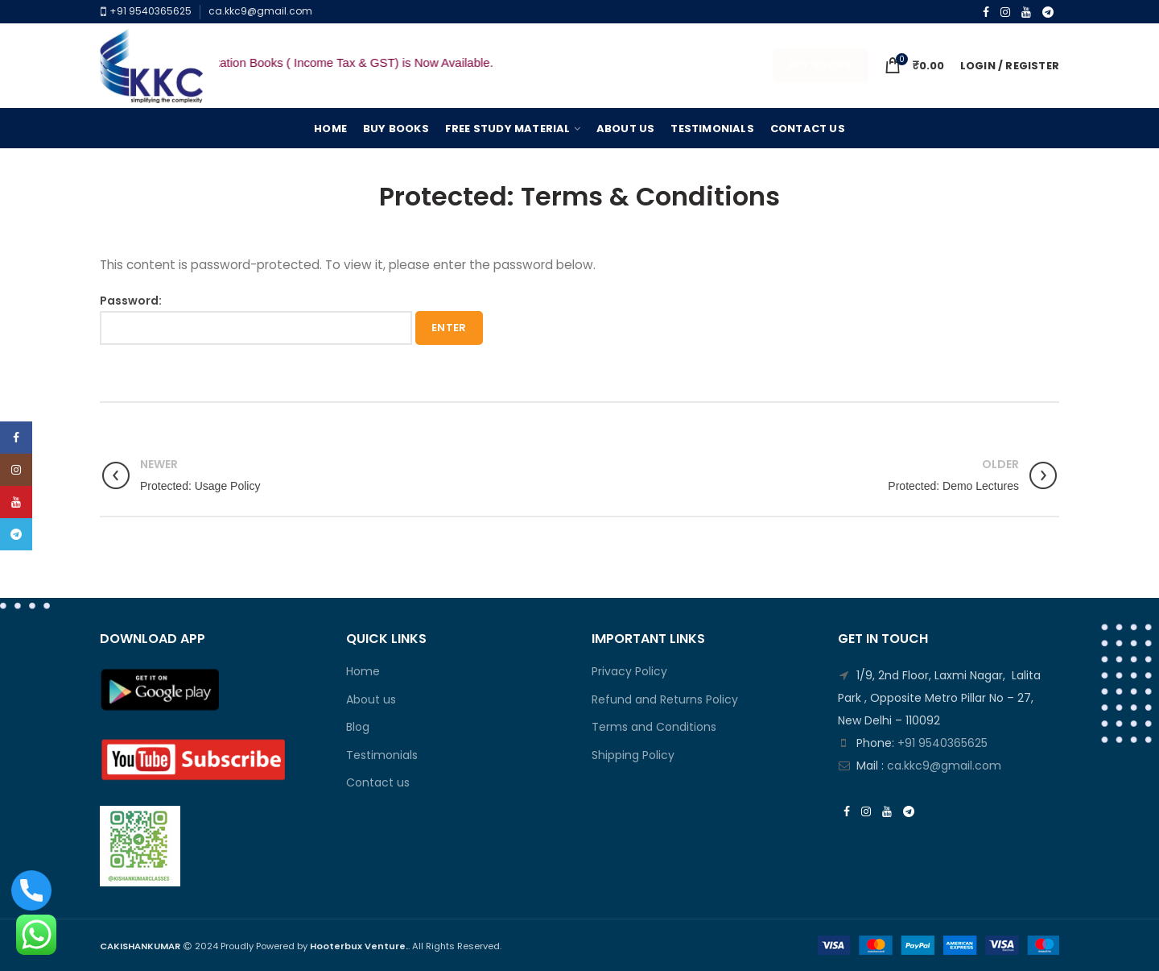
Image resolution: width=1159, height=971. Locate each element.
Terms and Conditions (654, 727)
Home (363, 671)
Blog (357, 727)
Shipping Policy (633, 755)
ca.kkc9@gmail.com (260, 11)
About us (371, 700)
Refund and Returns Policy (665, 700)
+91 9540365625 (149, 11)
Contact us (378, 782)
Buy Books (820, 65)
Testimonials (382, 755)
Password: (256, 319)
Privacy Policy (629, 671)
